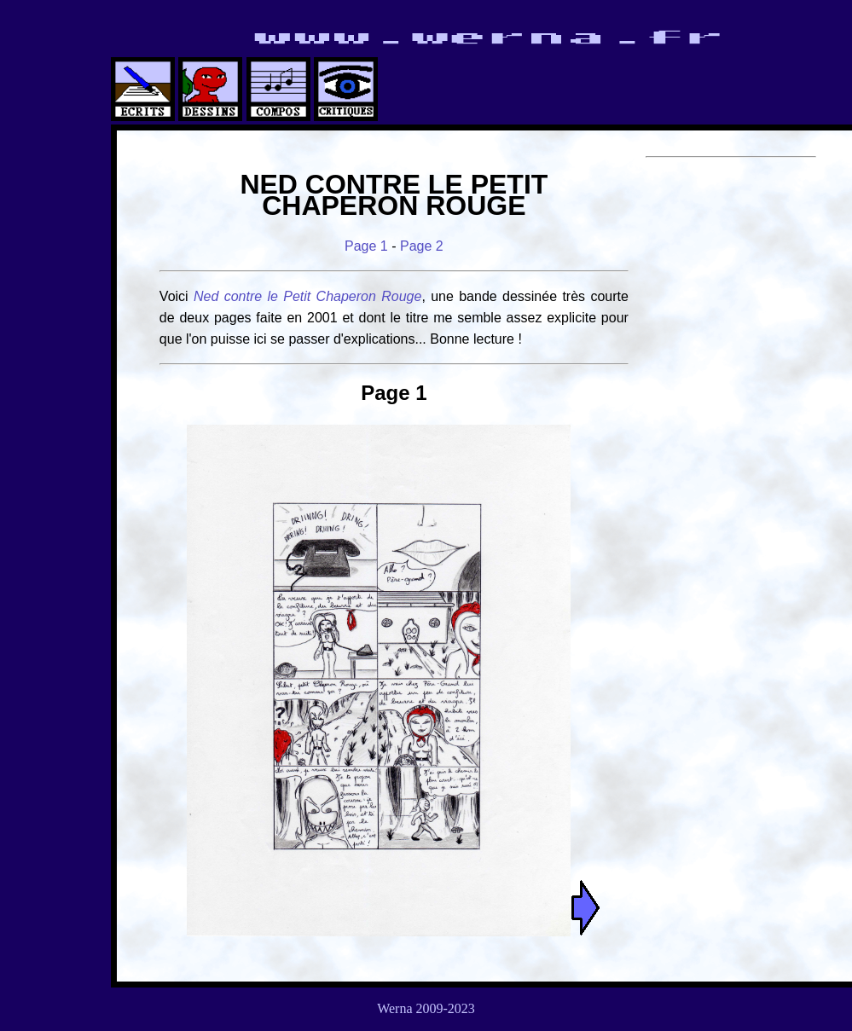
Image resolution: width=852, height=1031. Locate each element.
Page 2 (421, 246)
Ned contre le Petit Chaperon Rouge (307, 296)
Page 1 (366, 246)
